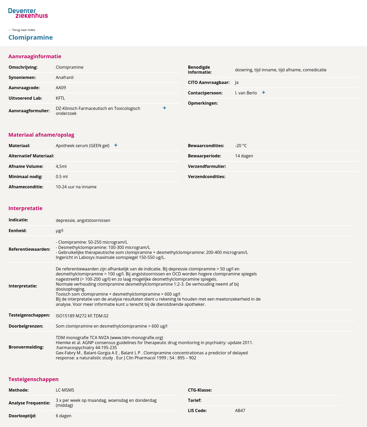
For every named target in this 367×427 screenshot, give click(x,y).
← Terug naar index (21, 30)
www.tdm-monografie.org (136, 337)
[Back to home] (28, 13)
